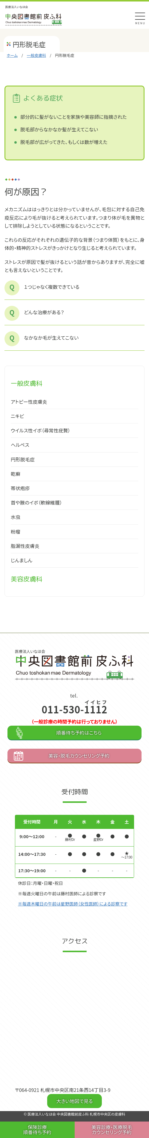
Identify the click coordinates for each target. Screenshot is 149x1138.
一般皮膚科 (36, 55)
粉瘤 (15, 531)
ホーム (12, 55)
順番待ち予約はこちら (79, 732)
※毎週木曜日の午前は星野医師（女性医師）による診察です (73, 903)
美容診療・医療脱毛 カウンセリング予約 (111, 1129)
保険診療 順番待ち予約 (37, 1129)
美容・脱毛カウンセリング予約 (78, 755)
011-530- (74, 709)
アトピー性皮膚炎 (29, 401)
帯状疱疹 (20, 488)
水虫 (15, 516)
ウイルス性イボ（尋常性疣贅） (40, 430)
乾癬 (15, 473)
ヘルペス (20, 444)
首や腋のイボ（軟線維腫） (36, 502)
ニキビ (17, 416)
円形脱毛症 (23, 459)
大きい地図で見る (74, 1100)
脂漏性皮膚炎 (25, 545)
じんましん (21, 560)
